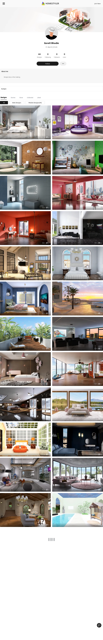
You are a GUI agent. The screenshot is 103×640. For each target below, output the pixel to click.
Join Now (97, 3)
